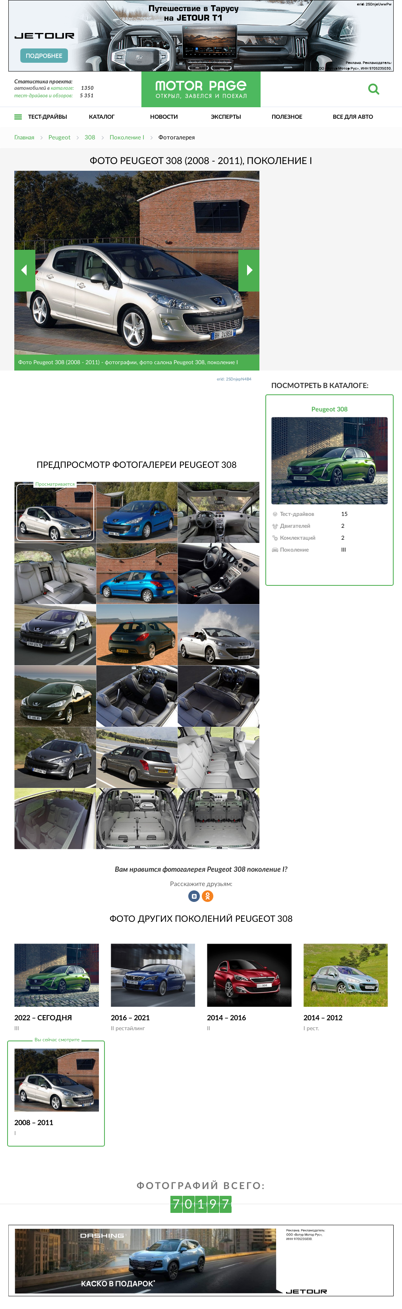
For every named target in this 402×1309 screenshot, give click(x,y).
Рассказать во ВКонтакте (194, 896)
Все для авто (353, 117)
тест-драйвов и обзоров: (43, 95)
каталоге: (62, 88)
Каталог (102, 117)
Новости (164, 117)
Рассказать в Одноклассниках (208, 896)
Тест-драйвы (47, 117)
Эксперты (226, 117)
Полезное (287, 117)
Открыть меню (18, 125)
